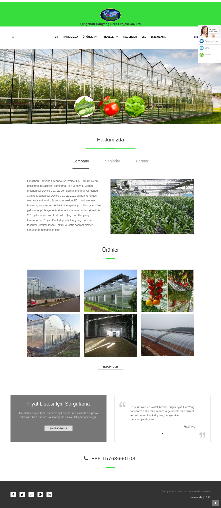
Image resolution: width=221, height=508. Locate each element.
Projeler (110, 37)
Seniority (112, 161)
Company (80, 161)
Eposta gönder (211, 41)
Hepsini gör (110, 367)
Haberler (130, 36)
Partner (142, 161)
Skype (207, 48)
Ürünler (90, 37)
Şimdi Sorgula (59, 428)
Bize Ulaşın (158, 36)
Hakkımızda (70, 36)
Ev (56, 36)
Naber (208, 54)
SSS (144, 36)
